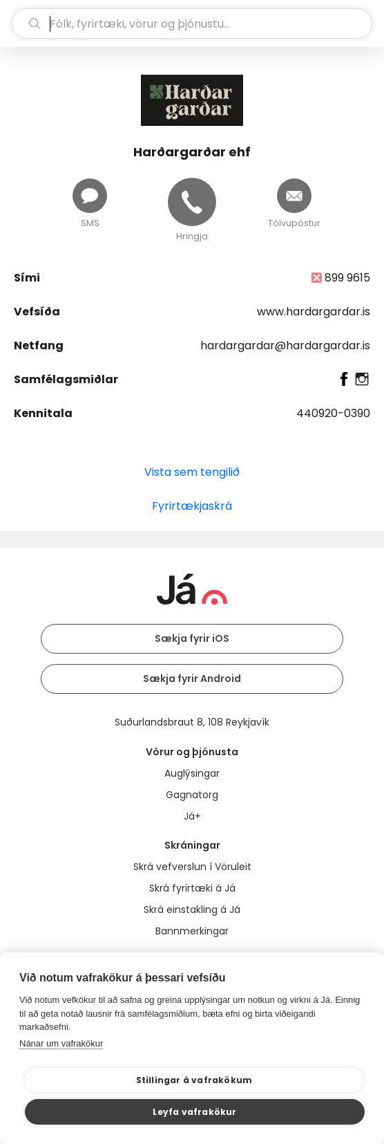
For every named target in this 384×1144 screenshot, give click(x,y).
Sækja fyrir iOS (192, 638)
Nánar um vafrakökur (61, 1043)
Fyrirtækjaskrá (192, 506)
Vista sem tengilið (192, 472)
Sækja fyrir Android (192, 678)
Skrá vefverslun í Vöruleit (192, 867)
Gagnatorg (192, 795)
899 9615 (347, 278)
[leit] (192, 23)
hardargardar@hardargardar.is (285, 345)
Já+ (192, 816)
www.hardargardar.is (313, 312)
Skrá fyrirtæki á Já (192, 888)
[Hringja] (192, 202)
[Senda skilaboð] (90, 195)
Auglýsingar (192, 773)
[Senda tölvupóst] (294, 195)
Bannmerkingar (192, 931)
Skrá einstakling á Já (192, 909)
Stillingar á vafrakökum (194, 1080)
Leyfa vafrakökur (194, 1112)
